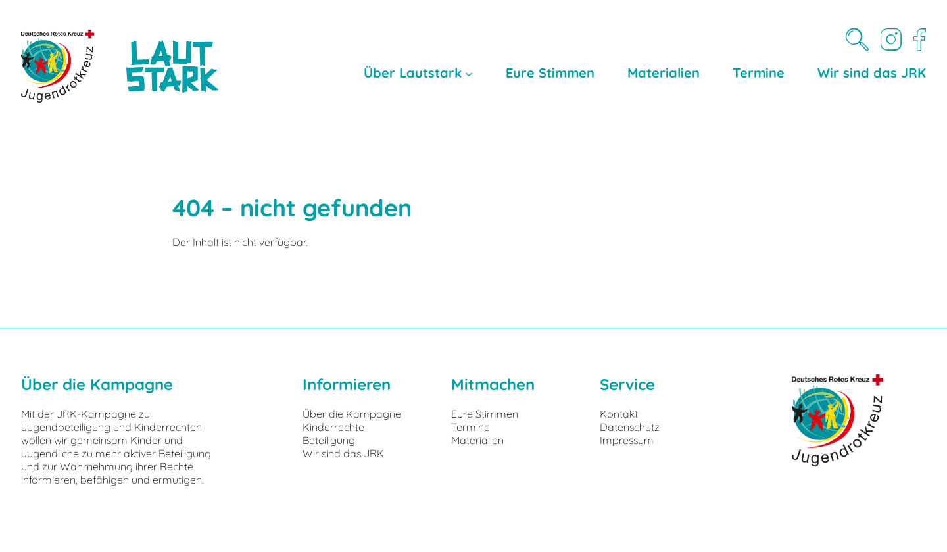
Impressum (627, 440)
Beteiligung (329, 440)
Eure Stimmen (484, 413)
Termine (470, 427)
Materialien (477, 440)
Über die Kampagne (352, 413)
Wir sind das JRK (343, 453)
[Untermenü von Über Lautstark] (469, 73)
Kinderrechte (333, 427)
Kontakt (619, 413)
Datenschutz (630, 427)
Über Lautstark (413, 73)
